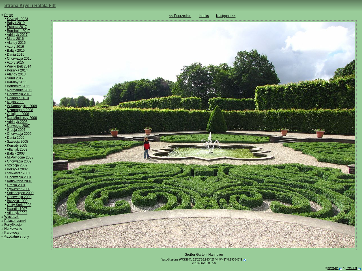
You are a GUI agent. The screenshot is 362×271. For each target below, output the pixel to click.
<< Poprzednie (180, 16)
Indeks (204, 16)
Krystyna (333, 268)
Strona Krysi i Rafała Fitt (30, 5)
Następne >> (226, 16)
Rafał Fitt (351, 268)
